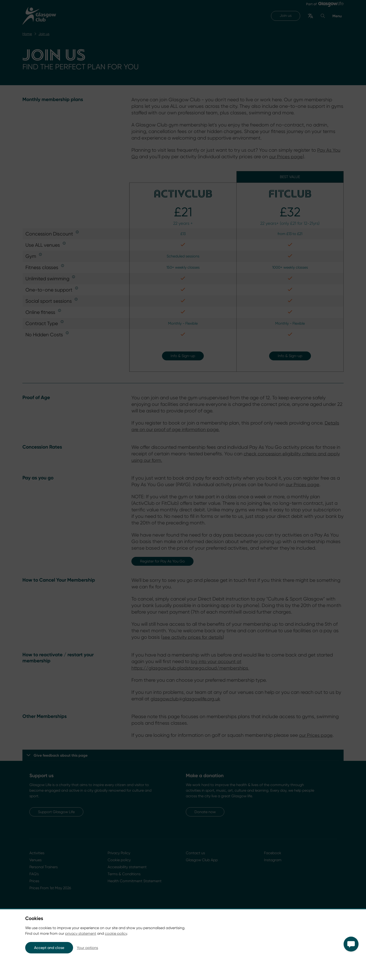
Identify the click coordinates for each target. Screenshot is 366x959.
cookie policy (116, 933)
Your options (87, 947)
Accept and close (49, 947)
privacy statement (80, 933)
